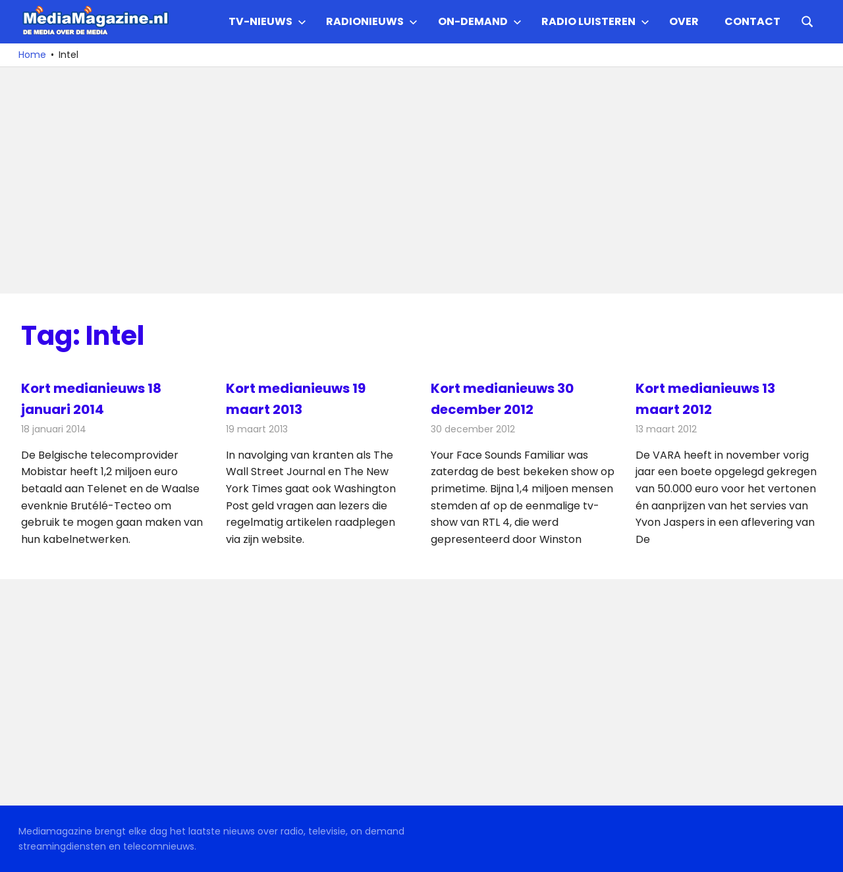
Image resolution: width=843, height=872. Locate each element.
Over (684, 21)
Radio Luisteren (595, 21)
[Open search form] (807, 20)
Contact (752, 21)
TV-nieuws (267, 21)
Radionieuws (372, 21)
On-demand (480, 21)
